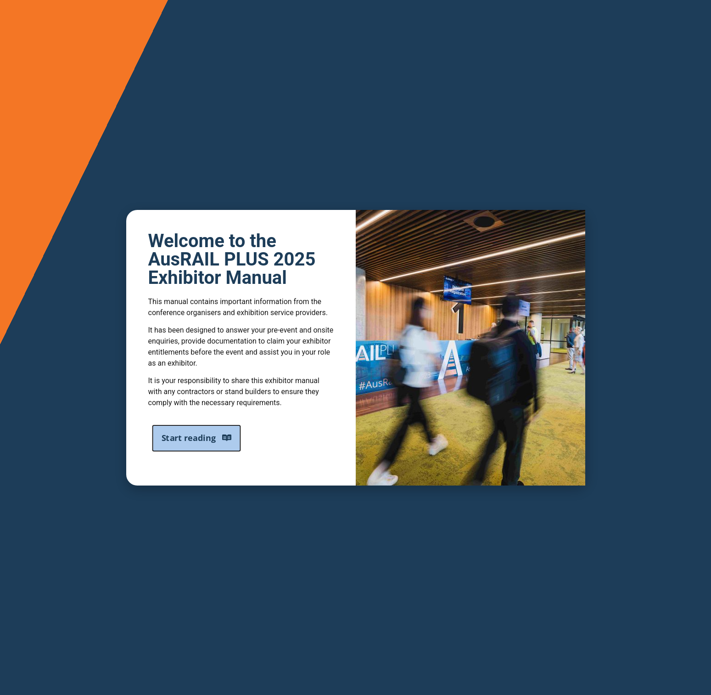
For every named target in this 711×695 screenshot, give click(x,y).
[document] (355, 347)
